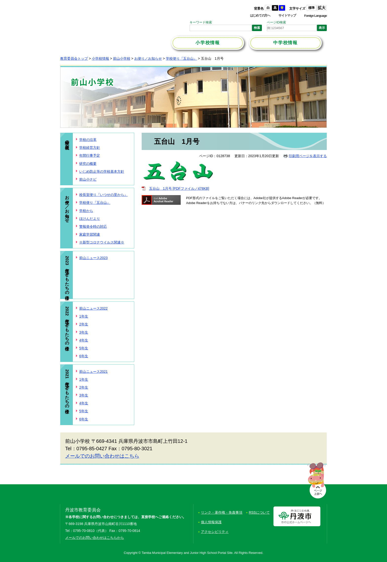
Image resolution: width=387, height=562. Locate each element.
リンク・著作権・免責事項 (221, 512)
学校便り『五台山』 (181, 58)
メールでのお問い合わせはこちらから (94, 538)
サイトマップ (287, 15)
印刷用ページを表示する (308, 156)
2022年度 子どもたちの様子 (67, 324)
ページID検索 (276, 22)
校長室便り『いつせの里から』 (103, 195)
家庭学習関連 (89, 234)
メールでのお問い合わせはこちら (102, 456)
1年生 (83, 316)
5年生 (83, 348)
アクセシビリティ (215, 532)
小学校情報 (100, 58)
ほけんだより (89, 219)
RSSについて (259, 512)
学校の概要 (67, 140)
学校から (86, 211)
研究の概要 (88, 164)
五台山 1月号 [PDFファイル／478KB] (179, 188)
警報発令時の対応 (93, 226)
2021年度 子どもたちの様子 (67, 387)
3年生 (83, 332)
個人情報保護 (211, 522)
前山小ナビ (88, 179)
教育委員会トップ (74, 58)
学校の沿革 (88, 140)
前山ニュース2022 (93, 308)
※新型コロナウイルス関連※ (101, 242)
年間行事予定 (89, 155)
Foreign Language (315, 16)
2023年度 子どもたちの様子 (67, 274)
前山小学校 (121, 58)
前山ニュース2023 (93, 258)
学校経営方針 (89, 148)
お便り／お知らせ (148, 58)
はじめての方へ (260, 15)
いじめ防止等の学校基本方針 (101, 171)
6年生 (83, 356)
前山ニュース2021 (93, 372)
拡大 (322, 8)
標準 (311, 8)
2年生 (83, 324)
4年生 (83, 340)
